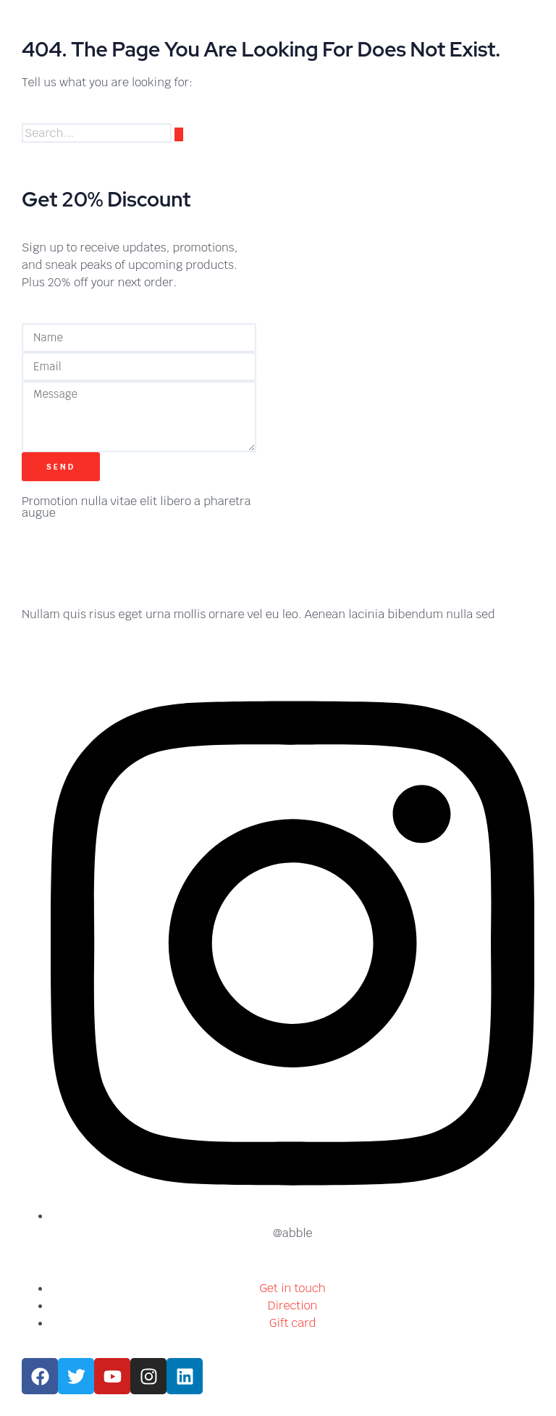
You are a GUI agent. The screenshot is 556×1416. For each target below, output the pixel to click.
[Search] (178, 134)
